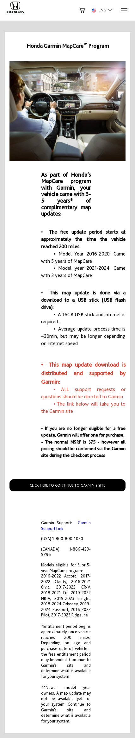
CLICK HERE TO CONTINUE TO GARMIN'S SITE (67, 485)
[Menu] (124, 10)
